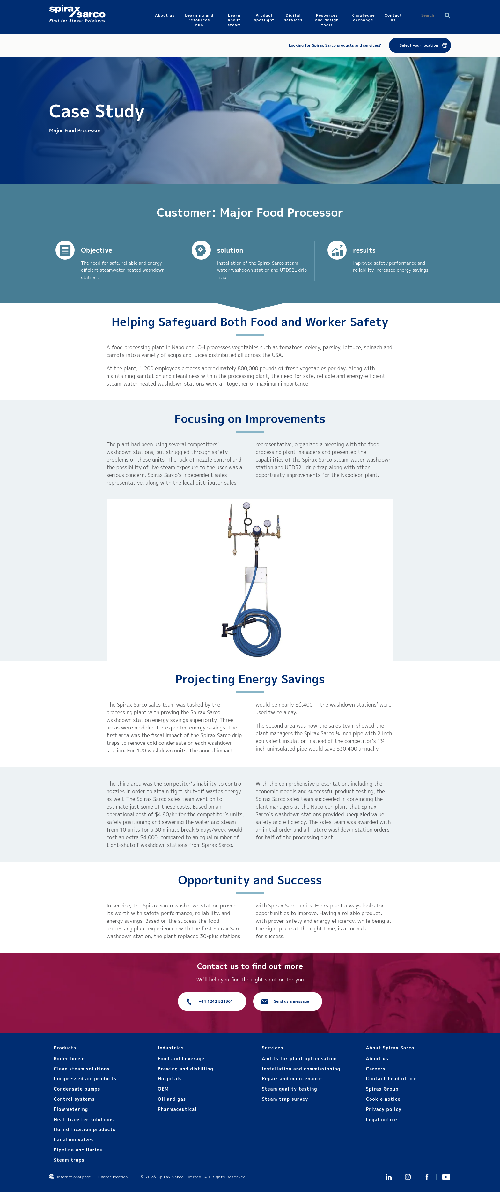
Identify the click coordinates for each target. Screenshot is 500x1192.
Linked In (388, 1177)
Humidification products (84, 1129)
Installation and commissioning (301, 1069)
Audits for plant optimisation (299, 1058)
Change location (113, 1177)
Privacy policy (384, 1109)
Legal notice (381, 1119)
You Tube (446, 1177)
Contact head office (391, 1079)
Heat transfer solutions (84, 1119)
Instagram (408, 1177)
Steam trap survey (285, 1099)
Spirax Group (382, 1089)
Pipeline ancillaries (78, 1150)
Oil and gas (172, 1099)
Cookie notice (383, 1099)
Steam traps (69, 1160)
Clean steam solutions (81, 1069)
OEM (163, 1089)
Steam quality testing (289, 1089)
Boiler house (69, 1058)
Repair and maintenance (292, 1079)
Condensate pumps (77, 1089)
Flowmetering (71, 1109)
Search (447, 15)
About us (377, 1058)
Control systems (74, 1099)
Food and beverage (181, 1058)
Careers (376, 1069)
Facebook (427, 1177)
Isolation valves (74, 1139)
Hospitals (170, 1079)
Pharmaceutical (177, 1109)
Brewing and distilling (185, 1069)
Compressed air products (85, 1079)
